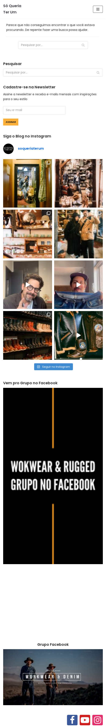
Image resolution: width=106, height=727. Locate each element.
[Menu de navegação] (98, 9)
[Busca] (53, 45)
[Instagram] (97, 720)
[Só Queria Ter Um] (13, 9)
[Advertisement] (53, 603)
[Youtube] (85, 720)
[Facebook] (72, 720)
